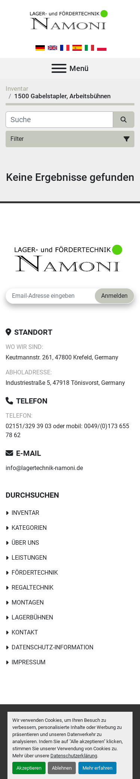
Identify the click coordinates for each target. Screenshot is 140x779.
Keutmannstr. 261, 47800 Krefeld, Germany (62, 357)
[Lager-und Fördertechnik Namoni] (70, 260)
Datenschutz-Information (52, 647)
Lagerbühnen (32, 617)
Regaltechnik (32, 587)
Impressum (29, 662)
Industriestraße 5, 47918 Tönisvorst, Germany (65, 382)
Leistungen (29, 557)
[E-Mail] (50, 295)
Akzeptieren (28, 768)
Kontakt (25, 632)
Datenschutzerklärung (73, 755)
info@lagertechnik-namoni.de (44, 468)
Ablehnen (62, 768)
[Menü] (59, 68)
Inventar (25, 512)
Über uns (25, 542)
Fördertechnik (35, 572)
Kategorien (29, 527)
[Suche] (59, 119)
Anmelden (114, 295)
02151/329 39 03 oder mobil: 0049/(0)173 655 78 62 (67, 431)
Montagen (28, 602)
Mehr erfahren (97, 768)
